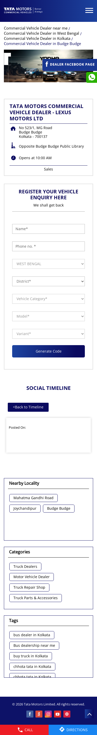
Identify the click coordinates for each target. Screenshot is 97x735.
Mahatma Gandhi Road (33, 498)
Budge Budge (58, 508)
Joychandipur (24, 508)
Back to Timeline (28, 407)
